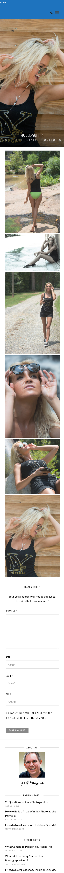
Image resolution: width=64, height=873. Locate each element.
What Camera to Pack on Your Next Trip (28, 846)
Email (9, 675)
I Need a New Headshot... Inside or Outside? (30, 825)
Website (10, 694)
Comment (11, 611)
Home (3, 2)
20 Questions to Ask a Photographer (26, 802)
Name (9, 657)
